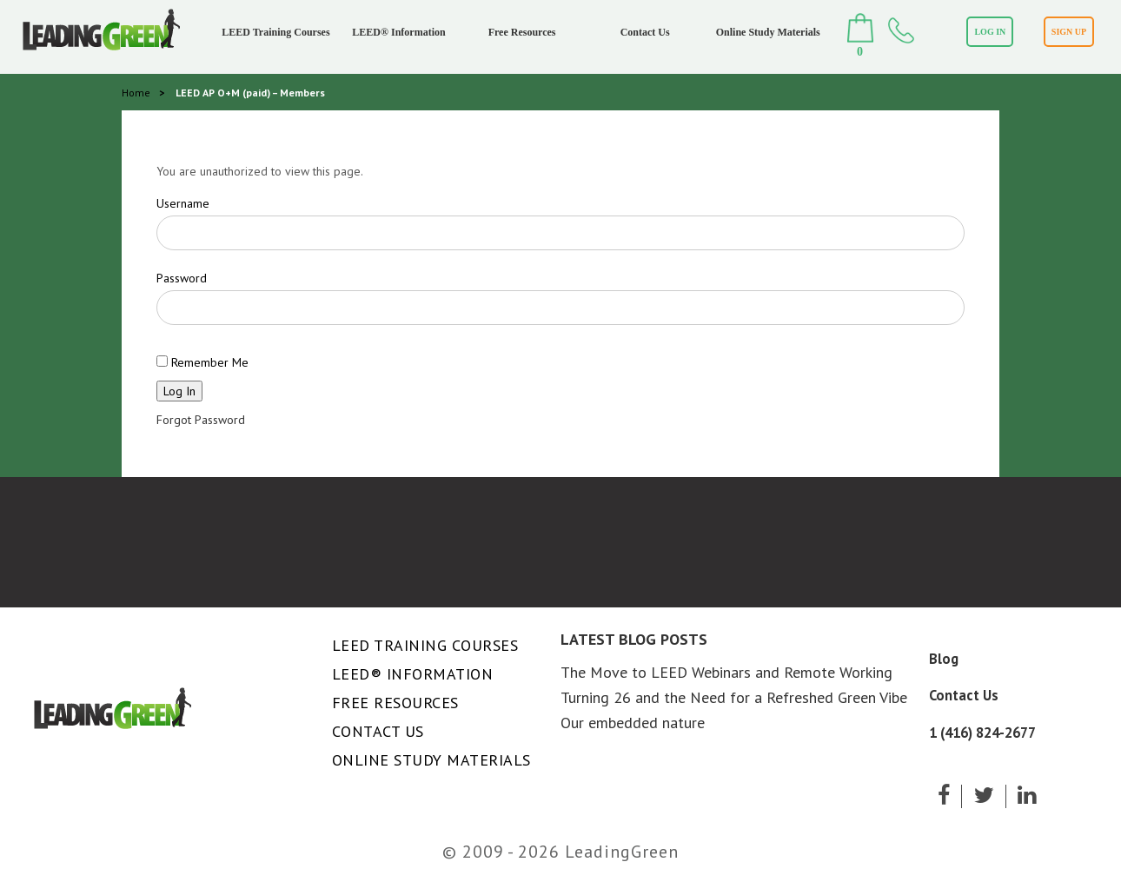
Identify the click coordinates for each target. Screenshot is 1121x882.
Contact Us (645, 32)
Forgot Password (200, 420)
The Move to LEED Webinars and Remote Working (726, 672)
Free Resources (522, 32)
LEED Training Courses (275, 32)
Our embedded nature (632, 723)
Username (182, 203)
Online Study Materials (768, 32)
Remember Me (202, 361)
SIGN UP (1068, 31)
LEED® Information (398, 32)
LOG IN (989, 31)
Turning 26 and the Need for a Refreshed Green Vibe (733, 697)
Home (136, 92)
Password (181, 278)
